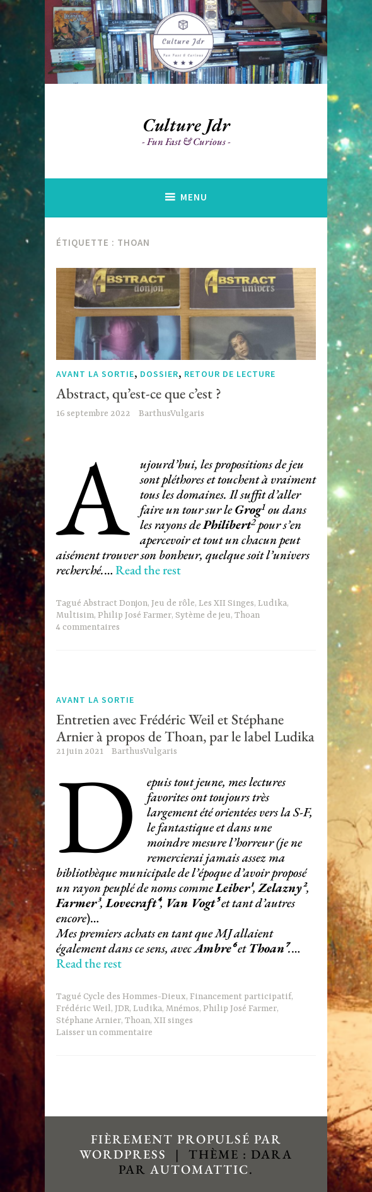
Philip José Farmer (134, 615)
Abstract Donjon (115, 603)
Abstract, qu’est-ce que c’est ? (138, 393)
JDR (122, 1009)
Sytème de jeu (203, 615)
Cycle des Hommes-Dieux (134, 997)
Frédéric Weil (83, 1009)
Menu (193, 197)
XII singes (173, 1021)
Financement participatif (240, 997)
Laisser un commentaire (104, 1032)
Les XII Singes (226, 603)
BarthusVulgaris (171, 413)
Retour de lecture (230, 374)
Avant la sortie (95, 374)
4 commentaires (88, 627)
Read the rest (148, 570)
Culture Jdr (186, 125)
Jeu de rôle (173, 603)
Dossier (159, 374)
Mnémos (182, 1009)
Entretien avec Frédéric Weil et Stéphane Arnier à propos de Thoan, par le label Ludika (185, 728)
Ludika (272, 603)
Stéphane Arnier (88, 1021)
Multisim (75, 615)
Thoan (247, 615)
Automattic (199, 1169)
